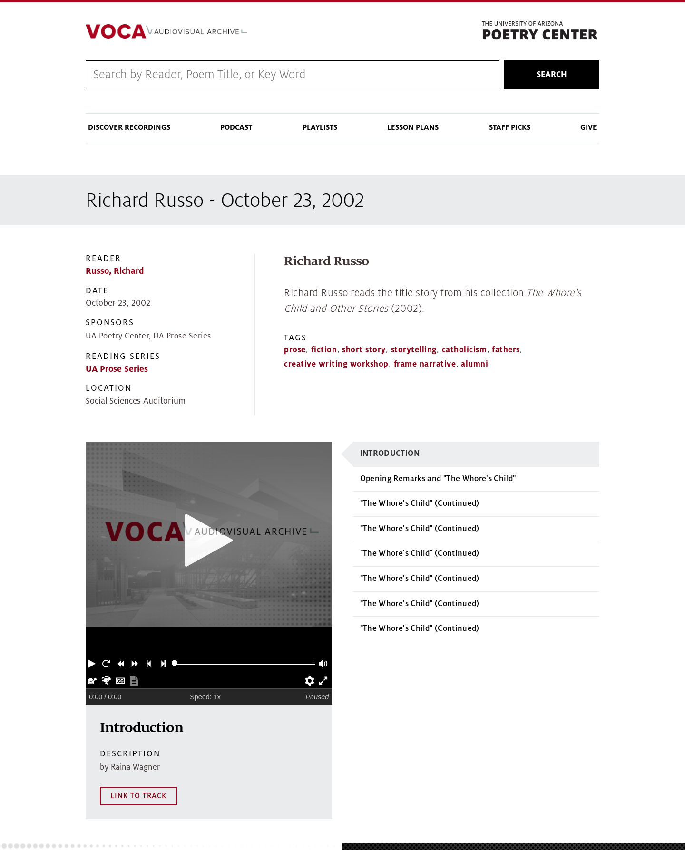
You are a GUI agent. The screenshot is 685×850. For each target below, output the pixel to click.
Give (588, 127)
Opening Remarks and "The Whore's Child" (438, 478)
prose (295, 350)
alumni (474, 364)
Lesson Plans (413, 127)
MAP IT (647, 808)
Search (552, 74)
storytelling (414, 350)
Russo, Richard (115, 271)
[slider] (175, 663)
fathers (506, 350)
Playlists (320, 127)
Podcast (236, 127)
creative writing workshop (336, 364)
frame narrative (425, 364)
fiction (324, 350)
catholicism (464, 350)
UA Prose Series (117, 369)
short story (364, 350)
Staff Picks (509, 127)
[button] (92, 663)
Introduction (390, 453)
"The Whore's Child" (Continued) (420, 503)
